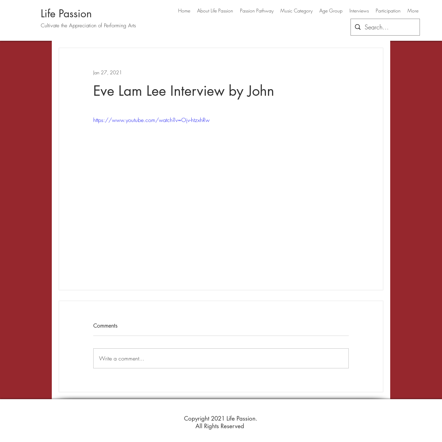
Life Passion (66, 13)
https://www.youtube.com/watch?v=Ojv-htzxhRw (151, 120)
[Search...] (385, 27)
